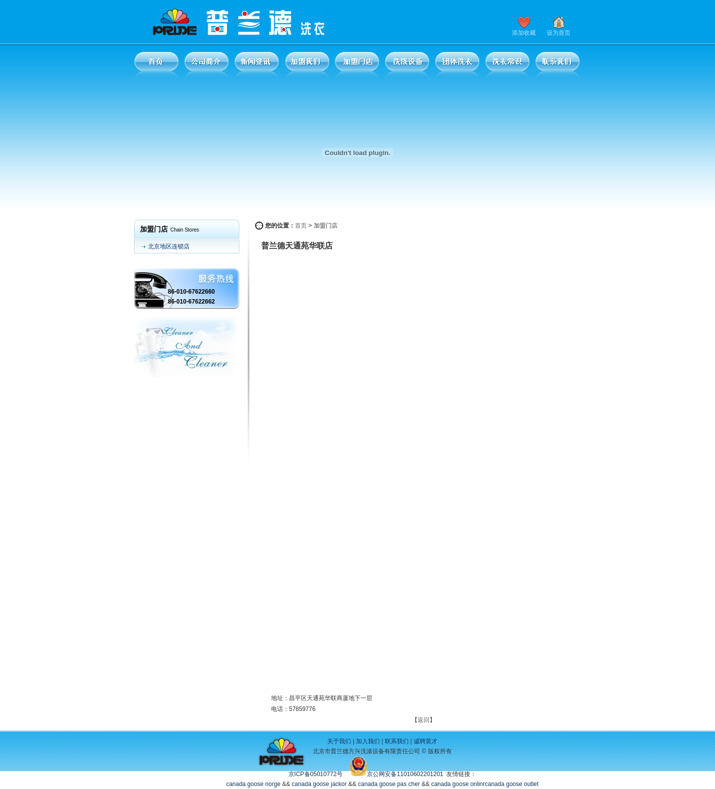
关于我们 (339, 741)
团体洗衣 (457, 65)
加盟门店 (357, 65)
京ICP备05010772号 (315, 774)
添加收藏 (524, 32)
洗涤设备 (407, 65)
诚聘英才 (425, 741)
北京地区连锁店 (169, 246)
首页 (156, 65)
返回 (423, 719)
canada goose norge (253, 784)
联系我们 (557, 65)
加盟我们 (307, 65)
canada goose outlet (512, 784)
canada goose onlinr (458, 784)
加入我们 (368, 741)
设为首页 (559, 32)
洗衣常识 (507, 65)
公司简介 (206, 65)
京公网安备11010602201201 (405, 774)
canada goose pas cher (389, 784)
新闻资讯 (256, 65)
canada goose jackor (319, 784)
